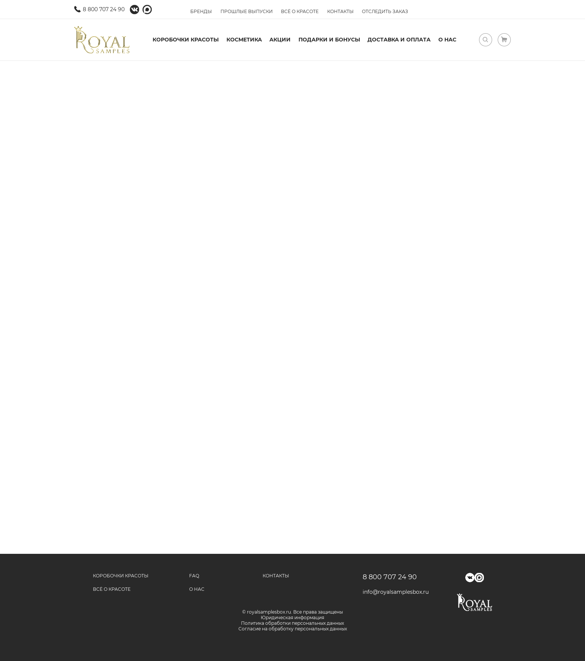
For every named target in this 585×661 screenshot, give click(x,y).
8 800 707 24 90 (104, 9)
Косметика (244, 39)
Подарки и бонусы (329, 39)
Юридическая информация (292, 617)
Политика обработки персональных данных (292, 623)
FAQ (194, 575)
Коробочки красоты (186, 39)
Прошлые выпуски (246, 11)
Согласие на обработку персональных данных (292, 628)
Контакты (340, 11)
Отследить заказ (385, 11)
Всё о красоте (300, 11)
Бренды (201, 11)
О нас (447, 39)
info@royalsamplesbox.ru (393, 592)
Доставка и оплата (399, 39)
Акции (280, 39)
